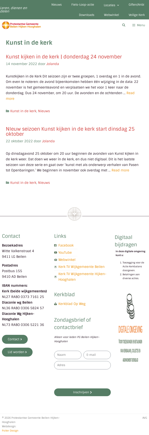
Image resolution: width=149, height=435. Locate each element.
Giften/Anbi (136, 5)
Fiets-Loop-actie (82, 5)
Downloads (86, 15)
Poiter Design (10, 430)
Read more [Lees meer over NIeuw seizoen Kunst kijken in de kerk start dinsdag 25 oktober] (120, 170)
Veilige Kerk (137, 15)
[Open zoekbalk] (123, 25)
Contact (11, 236)
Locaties (111, 5)
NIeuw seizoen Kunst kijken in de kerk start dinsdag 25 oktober (70, 131)
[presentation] (83, 378)
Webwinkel (111, 15)
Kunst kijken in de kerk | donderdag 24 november (64, 57)
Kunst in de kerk (23, 111)
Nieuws (56, 5)
